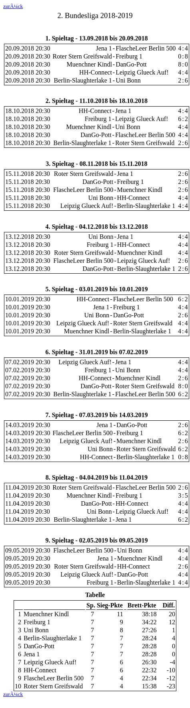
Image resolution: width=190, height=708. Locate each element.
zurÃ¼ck (13, 6)
